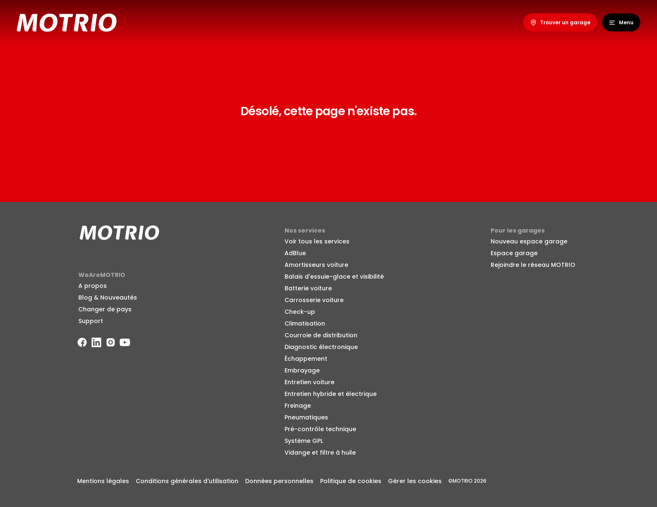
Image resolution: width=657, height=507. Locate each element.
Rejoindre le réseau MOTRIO (533, 265)
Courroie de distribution (321, 335)
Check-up (300, 312)
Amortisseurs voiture (316, 265)
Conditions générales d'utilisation (187, 481)
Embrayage (302, 370)
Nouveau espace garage (529, 241)
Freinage (298, 405)
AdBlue (295, 253)
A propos (92, 286)
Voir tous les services (317, 241)
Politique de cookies (350, 481)
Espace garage (514, 253)
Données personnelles (279, 481)
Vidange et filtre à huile (320, 452)
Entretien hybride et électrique (331, 394)
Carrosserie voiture (314, 300)
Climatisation (305, 323)
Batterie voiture (308, 288)
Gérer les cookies (415, 481)
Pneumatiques (306, 417)
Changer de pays (105, 309)
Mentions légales (103, 481)
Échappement (306, 358)
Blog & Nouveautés (107, 297)
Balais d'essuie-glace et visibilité (334, 276)
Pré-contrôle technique (320, 429)
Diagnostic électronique (321, 347)
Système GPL (304, 441)
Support (90, 321)
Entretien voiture (309, 382)
